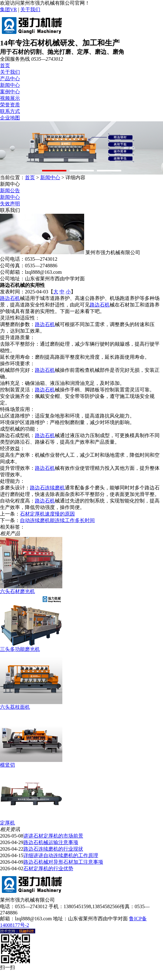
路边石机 (10, 298)
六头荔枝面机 (15, 707)
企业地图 (10, 117)
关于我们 (30, 9)
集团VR (8, 9)
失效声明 (10, 203)
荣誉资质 (10, 104)
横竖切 (7, 765)
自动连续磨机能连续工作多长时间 (57, 520)
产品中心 (10, 78)
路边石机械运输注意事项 (50, 842)
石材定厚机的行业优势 (48, 868)
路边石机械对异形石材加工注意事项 (63, 862)
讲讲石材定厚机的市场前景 (53, 835)
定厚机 (7, 822)
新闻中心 (10, 85)
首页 (5, 65)
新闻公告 (10, 190)
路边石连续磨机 (47, 487)
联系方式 (10, 111)
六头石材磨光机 (17, 591)
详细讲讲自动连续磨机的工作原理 (60, 855)
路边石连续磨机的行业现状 (53, 849)
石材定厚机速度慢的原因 (47, 513)
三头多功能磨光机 (20, 649)
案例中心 (10, 91)
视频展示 (10, 98)
